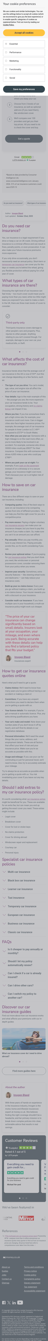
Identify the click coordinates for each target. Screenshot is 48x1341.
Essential (11, 44)
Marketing (12, 61)
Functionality (13, 69)
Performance (13, 52)
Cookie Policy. (8, 25)
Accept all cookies (24, 32)
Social (10, 78)
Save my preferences (24, 89)
